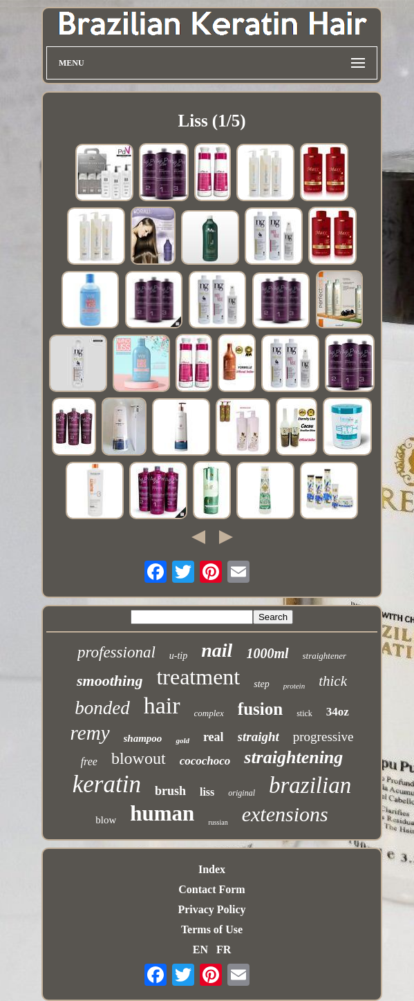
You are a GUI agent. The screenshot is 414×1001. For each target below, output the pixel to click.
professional (116, 652)
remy (90, 733)
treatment (198, 676)
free (89, 761)
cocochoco (205, 760)
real (213, 737)
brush (170, 791)
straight (258, 736)
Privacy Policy (211, 909)
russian (217, 822)
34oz (337, 711)
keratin (107, 784)
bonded (102, 708)
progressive (323, 736)
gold (182, 740)
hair (162, 705)
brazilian (310, 785)
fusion (260, 709)
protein (294, 686)
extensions (285, 814)
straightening (293, 757)
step (262, 684)
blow (105, 819)
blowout (138, 758)
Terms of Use (212, 929)
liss (207, 792)
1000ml (267, 653)
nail (216, 650)
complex (209, 713)
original (241, 793)
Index (211, 869)
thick (333, 681)
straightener (325, 656)
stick (304, 713)
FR (223, 949)
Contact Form (211, 889)
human (162, 813)
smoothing (109, 680)
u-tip (178, 656)
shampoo (143, 738)
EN (200, 949)
